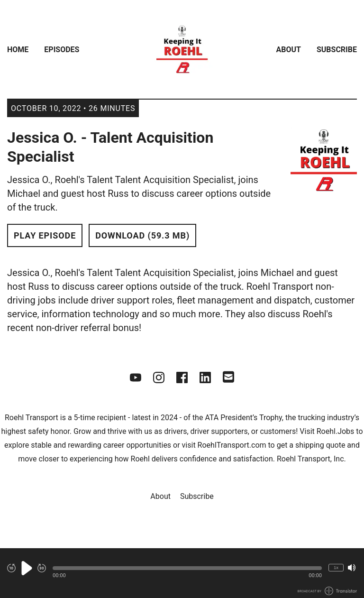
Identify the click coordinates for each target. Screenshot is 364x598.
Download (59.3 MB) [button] (142, 235)
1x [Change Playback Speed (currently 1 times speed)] (336, 567)
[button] (187, 568)
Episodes (61, 49)
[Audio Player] (182, 573)
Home (17, 49)
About (288, 49)
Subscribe (337, 49)
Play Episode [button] (45, 235)
